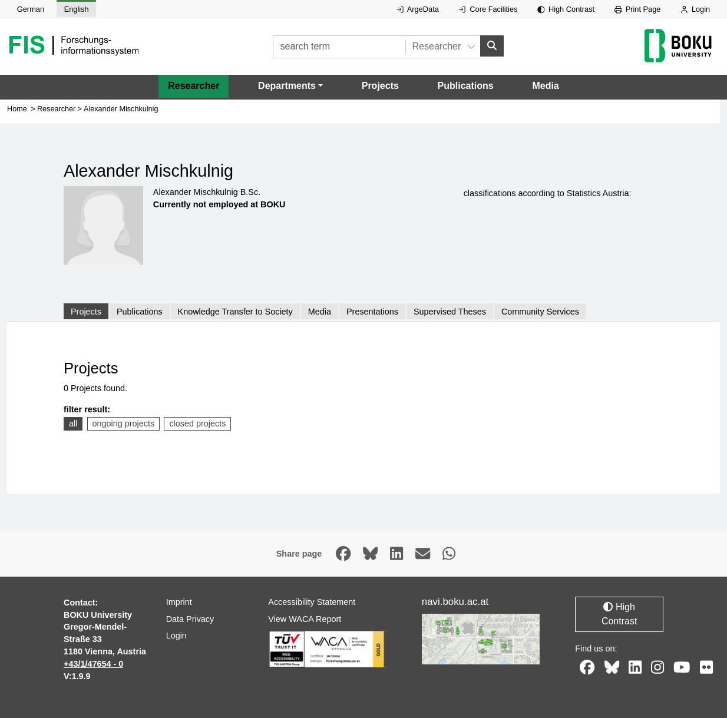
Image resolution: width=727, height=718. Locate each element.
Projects (380, 86)
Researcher (193, 86)
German (30, 9)
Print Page (637, 9)
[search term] (339, 46)
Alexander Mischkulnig (121, 109)
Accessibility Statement (311, 602)
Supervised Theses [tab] (450, 311)
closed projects (197, 423)
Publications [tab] (140, 311)
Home (17, 109)
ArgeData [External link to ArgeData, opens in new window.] (417, 9)
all (73, 423)
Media (545, 86)
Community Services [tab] (540, 311)
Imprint (179, 602)
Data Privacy (190, 619)
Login (695, 9)
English (76, 9)
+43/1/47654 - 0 (93, 664)
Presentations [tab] (372, 311)
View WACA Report (304, 619)
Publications (466, 86)
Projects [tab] (86, 311)
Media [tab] (319, 311)
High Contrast (565, 9)
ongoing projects (123, 423)
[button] (290, 86)
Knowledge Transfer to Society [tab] (235, 311)
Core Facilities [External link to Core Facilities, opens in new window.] (487, 9)
